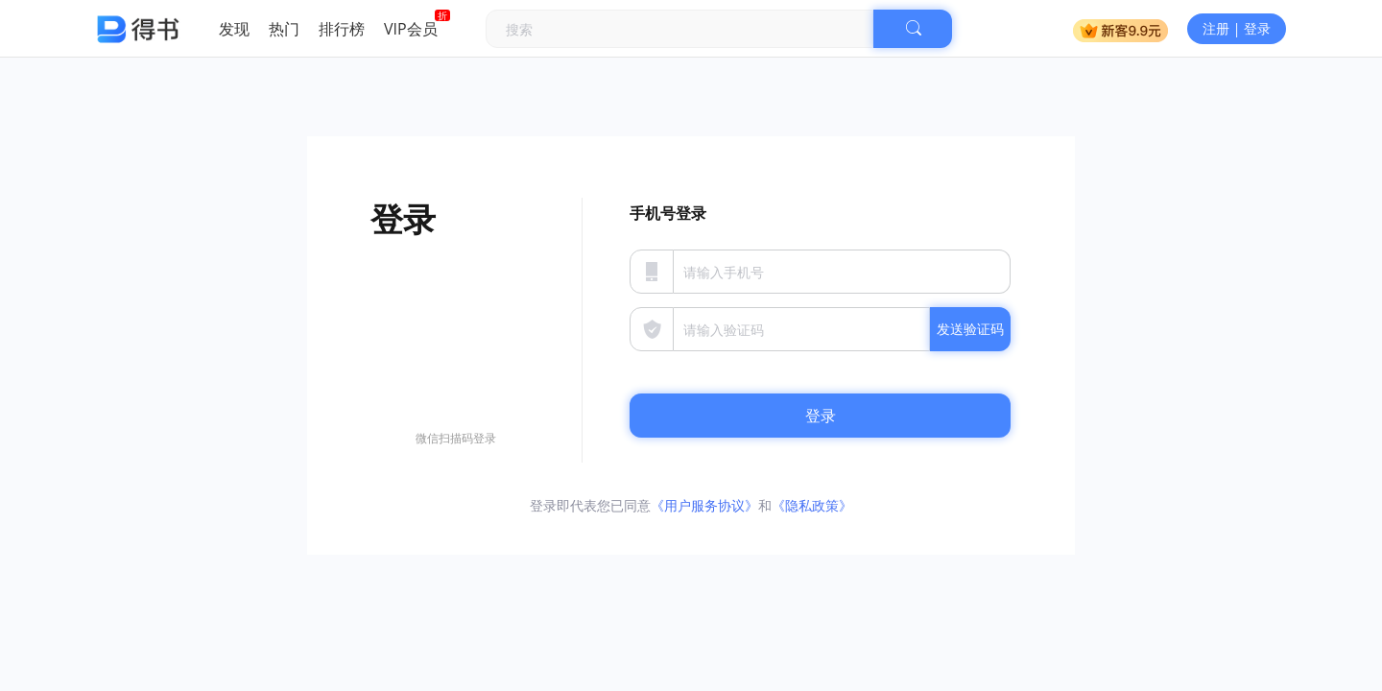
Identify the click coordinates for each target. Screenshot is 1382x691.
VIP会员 (411, 28)
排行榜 (342, 28)
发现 (234, 28)
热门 (284, 28)
